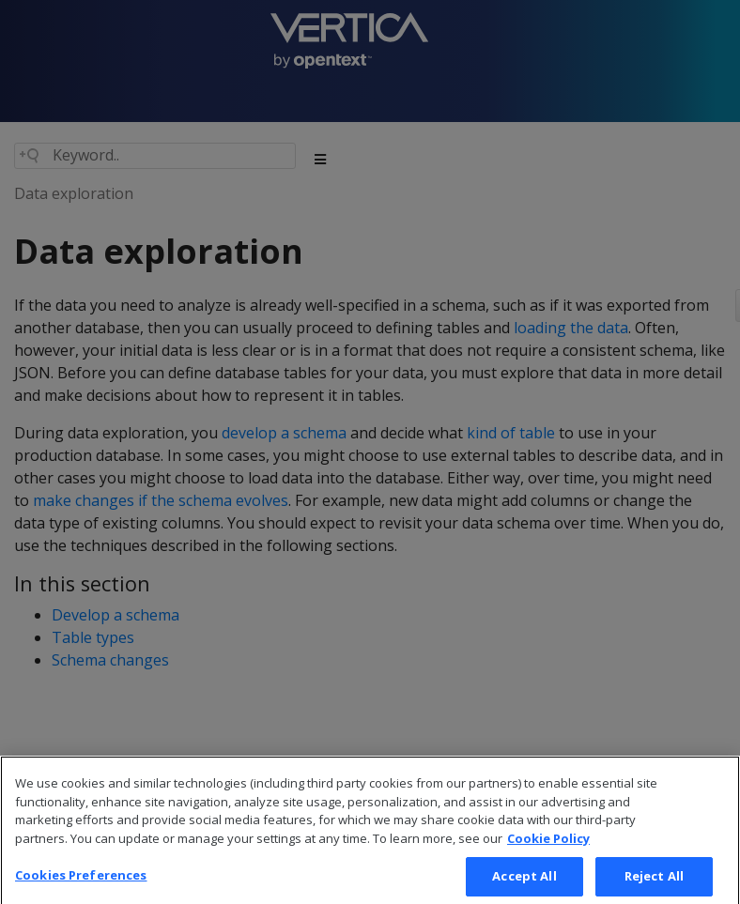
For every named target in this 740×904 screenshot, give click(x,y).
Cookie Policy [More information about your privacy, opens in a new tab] (548, 847)
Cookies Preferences (80, 884)
